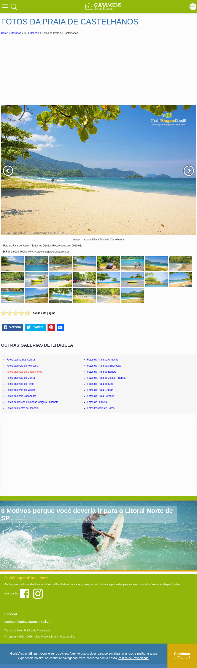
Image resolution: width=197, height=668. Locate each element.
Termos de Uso (13, 630)
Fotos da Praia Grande (100, 389)
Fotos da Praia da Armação (102, 359)
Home (4, 33)
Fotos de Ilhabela (97, 402)
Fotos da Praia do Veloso (20, 389)
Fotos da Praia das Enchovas (104, 365)
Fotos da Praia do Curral (20, 377)
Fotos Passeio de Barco (100, 408)
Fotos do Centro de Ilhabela (22, 408)
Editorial (10, 614)
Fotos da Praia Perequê (100, 396)
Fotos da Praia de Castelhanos (24, 371)
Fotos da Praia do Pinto (19, 383)
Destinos (16, 33)
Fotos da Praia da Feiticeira (22, 365)
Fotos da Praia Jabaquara (21, 396)
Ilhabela (35, 33)
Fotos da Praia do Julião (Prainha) (106, 377)
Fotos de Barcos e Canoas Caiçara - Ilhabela (32, 402)
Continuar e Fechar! (182, 656)
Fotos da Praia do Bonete (101, 371)
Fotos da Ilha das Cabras (20, 359)
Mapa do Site (67, 636)
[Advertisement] (39, 68)
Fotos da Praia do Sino (100, 383)
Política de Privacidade (37, 630)
